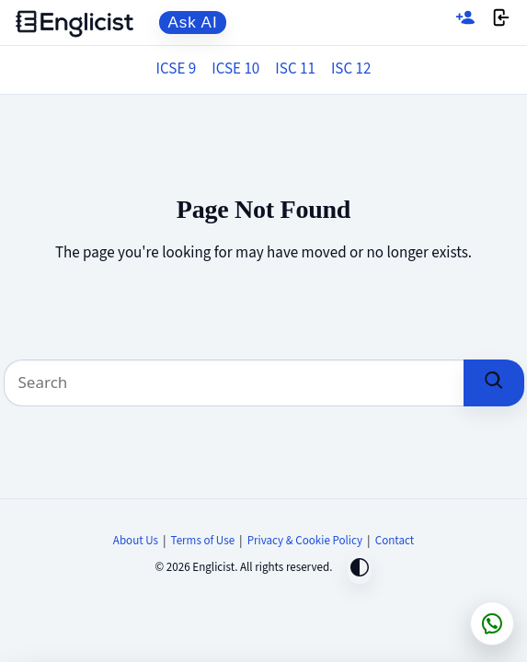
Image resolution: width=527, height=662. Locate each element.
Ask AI (193, 22)
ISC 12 (351, 69)
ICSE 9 (176, 69)
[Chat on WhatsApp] (492, 623)
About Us (135, 540)
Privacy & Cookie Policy (305, 540)
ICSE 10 (235, 69)
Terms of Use (203, 540)
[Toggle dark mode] (360, 569)
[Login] (501, 22)
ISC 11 (295, 69)
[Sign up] (465, 22)
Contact (394, 540)
